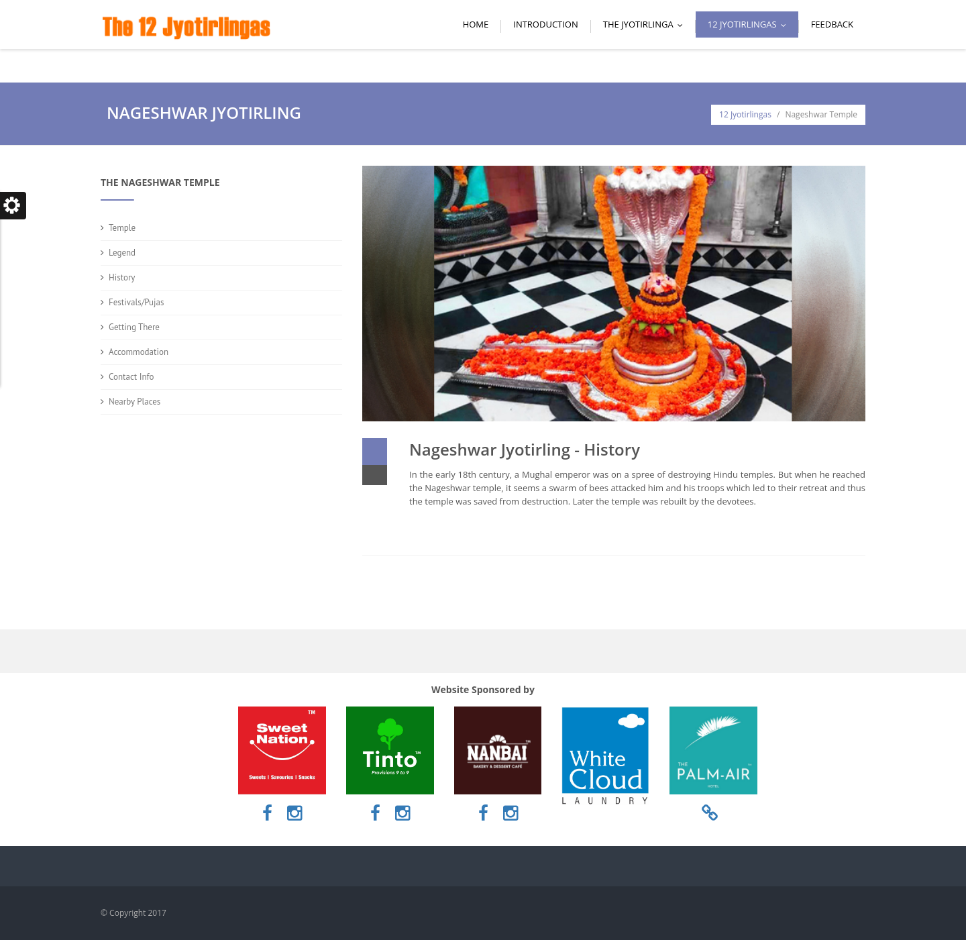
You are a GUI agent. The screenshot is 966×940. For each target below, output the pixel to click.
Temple (122, 227)
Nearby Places (134, 401)
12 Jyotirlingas (750, 24)
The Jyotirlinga (646, 24)
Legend (122, 252)
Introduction (545, 24)
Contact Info (131, 376)
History (122, 277)
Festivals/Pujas (136, 302)
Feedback (832, 24)
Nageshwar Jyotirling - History (524, 449)
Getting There (134, 327)
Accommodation (138, 352)
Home (476, 24)
